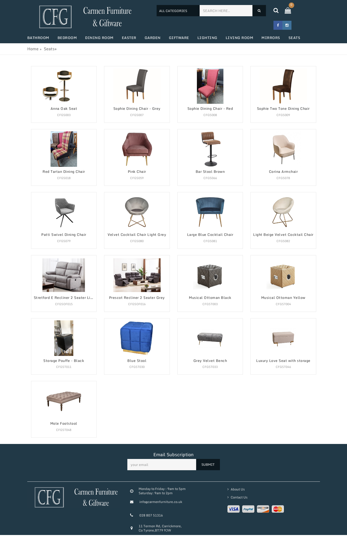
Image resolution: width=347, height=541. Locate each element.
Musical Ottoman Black (210, 297)
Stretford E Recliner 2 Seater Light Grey (65, 297)
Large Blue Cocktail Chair (210, 234)
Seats (294, 38)
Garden (153, 38)
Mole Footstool (63, 423)
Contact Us (238, 497)
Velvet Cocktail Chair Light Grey (137, 234)
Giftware (179, 38)
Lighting (207, 38)
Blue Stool (136, 360)
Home (33, 49)
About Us (237, 489)
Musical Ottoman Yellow (283, 297)
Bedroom (67, 38)
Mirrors (270, 38)
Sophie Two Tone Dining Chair (283, 108)
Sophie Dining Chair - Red (210, 108)
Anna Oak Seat (64, 108)
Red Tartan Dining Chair (64, 171)
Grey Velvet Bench (210, 360)
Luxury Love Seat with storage (283, 360)
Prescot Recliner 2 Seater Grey (137, 297)
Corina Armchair (283, 171)
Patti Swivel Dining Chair (63, 234)
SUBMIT (208, 464)
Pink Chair (137, 171)
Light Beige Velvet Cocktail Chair (283, 234)
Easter (129, 38)
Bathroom (38, 38)
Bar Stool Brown (210, 171)
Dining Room (99, 38)
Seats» (50, 49)
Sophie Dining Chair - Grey (137, 108)
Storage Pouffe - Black (63, 360)
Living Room (239, 38)
